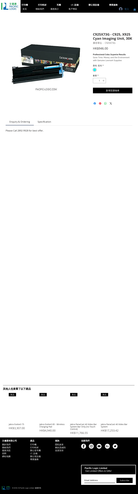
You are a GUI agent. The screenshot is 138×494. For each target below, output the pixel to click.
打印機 (33, 444)
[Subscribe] (124, 480)
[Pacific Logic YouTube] (99, 446)
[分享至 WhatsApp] (105, 103)
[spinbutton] (99, 80)
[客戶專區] (73, 8)
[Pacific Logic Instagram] (91, 446)
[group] (68, 414)
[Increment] (103, 80)
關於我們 (6, 444)
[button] (134, 9)
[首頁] (24, 8)
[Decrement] (95, 80)
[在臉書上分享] (94, 103)
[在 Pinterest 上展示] (100, 103)
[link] (19, 121)
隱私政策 (59, 444)
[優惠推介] (54, 8)
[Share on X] (111, 103)
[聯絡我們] (40, 8)
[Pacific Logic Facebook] (83, 446)
